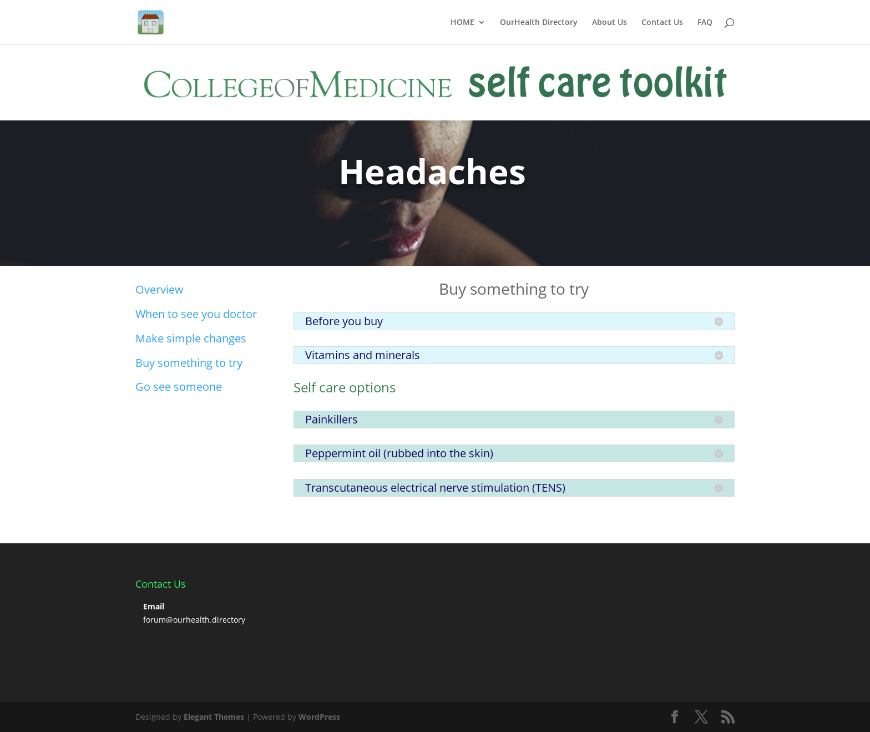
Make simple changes (190, 338)
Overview (159, 289)
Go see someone (178, 386)
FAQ (704, 22)
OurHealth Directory (539, 22)
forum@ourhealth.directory (194, 619)
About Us (609, 22)
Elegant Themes (214, 716)
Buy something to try (188, 362)
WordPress (319, 716)
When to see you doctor (196, 313)
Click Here (174, 218)
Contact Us (662, 22)
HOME (462, 22)
